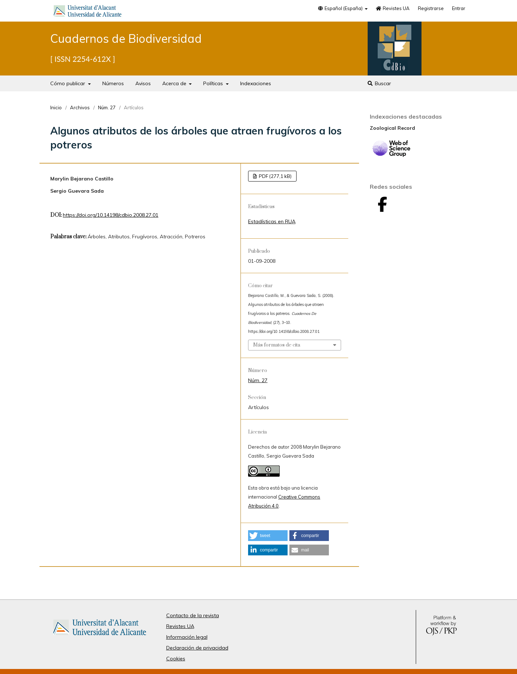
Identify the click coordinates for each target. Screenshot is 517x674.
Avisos (143, 83)
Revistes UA (393, 8)
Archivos (80, 107)
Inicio (56, 107)
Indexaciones (255, 83)
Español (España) (340, 8)
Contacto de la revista (192, 615)
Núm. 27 (107, 107)
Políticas (213, 83)
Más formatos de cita (276, 345)
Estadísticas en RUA (271, 221)
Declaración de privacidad (197, 648)
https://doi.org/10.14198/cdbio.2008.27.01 (110, 215)
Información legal (187, 637)
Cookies (175, 658)
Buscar (379, 83)
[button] (268, 535)
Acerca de (175, 83)
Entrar (458, 8)
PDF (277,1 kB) (275, 176)
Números (113, 83)
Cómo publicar (68, 83)
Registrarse (431, 8)
